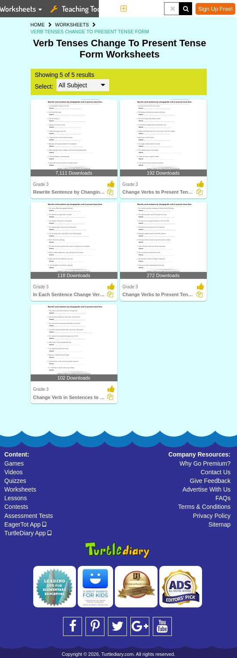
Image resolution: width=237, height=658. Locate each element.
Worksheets (20, 489)
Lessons (15, 498)
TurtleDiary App (27, 533)
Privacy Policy (212, 515)
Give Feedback (210, 480)
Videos (13, 472)
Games (14, 463)
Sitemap (220, 524)
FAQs (223, 498)
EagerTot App (25, 524)
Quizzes (15, 480)
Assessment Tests (28, 515)
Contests (16, 506)
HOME (38, 24)
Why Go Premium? (205, 463)
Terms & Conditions (204, 506)
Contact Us (216, 472)
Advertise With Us (207, 489)
